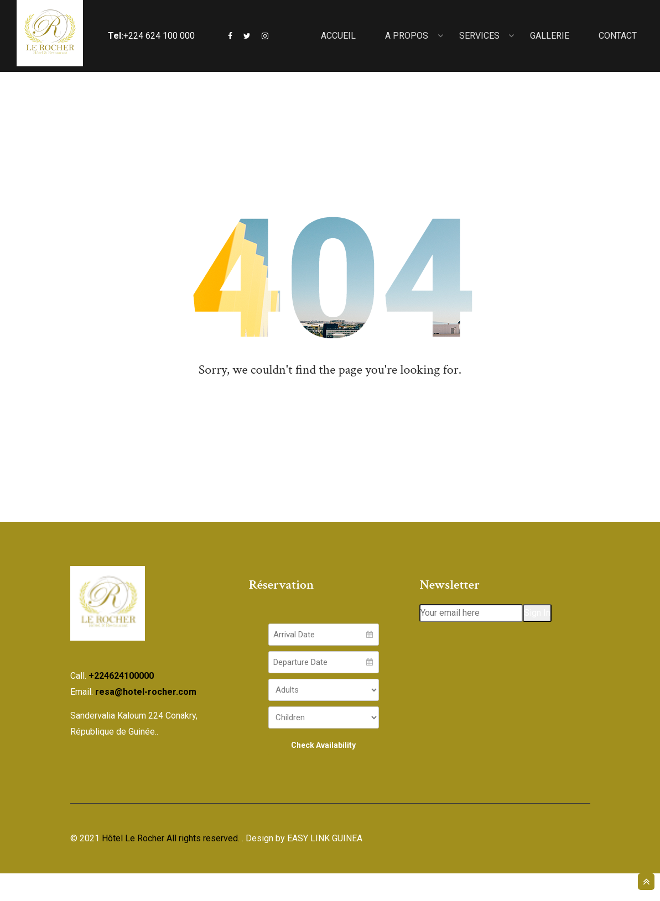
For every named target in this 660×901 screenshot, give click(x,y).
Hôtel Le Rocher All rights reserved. (171, 866)
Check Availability (323, 772)
